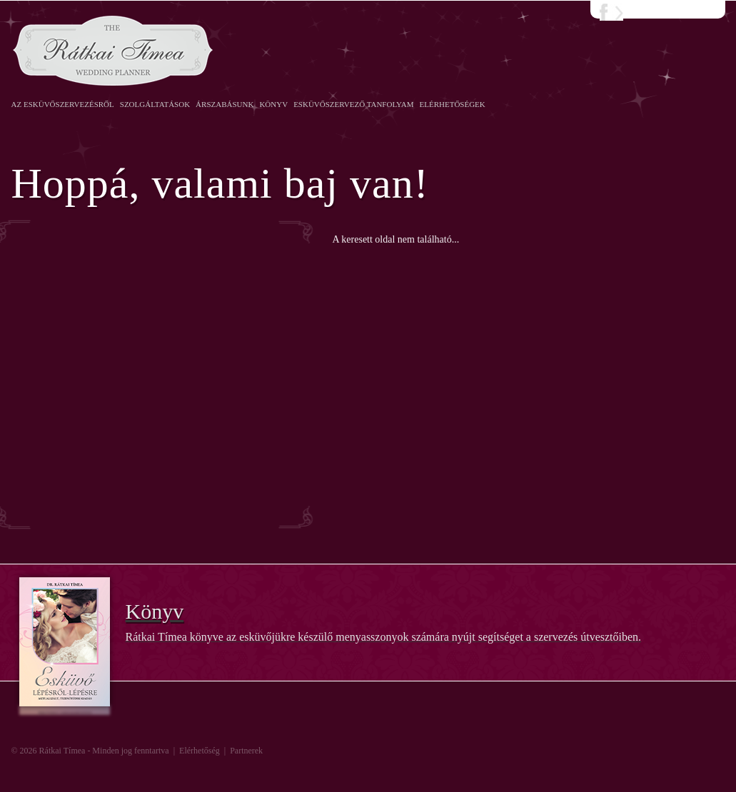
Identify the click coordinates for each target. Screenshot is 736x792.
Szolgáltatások (155, 104)
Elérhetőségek (452, 104)
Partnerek (246, 751)
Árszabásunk (224, 104)
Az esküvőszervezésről (62, 104)
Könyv (273, 104)
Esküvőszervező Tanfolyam (353, 104)
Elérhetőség (199, 751)
